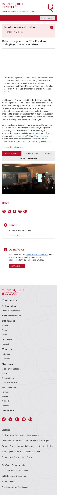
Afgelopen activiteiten (11, 315)
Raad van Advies (9, 387)
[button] (5, 419)
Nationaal (6, 354)
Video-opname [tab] (11, 153)
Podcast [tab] (48, 153)
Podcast (5, 344)
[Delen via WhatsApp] (20, 211)
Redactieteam (8, 378)
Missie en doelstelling (11, 369)
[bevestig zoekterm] (41, 18)
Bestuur (5, 373)
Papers (5, 330)
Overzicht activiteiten (11, 310)
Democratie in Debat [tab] (28, 158)
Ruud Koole (34, 127)
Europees (6, 358)
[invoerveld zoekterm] (47, 18)
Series (4, 334)
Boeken (5, 325)
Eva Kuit (47, 141)
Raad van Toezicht (9, 382)
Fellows (5, 396)
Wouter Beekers (41, 136)
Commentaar (10, 300)
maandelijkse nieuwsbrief (37, 254)
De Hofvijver (7, 339)
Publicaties (8, 321)
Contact (5, 405)
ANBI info (6, 401)
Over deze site (8, 410)
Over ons (7, 364)
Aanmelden (17, 266)
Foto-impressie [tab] (31, 153)
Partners (5, 392)
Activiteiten (9, 306)
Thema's (7, 349)
